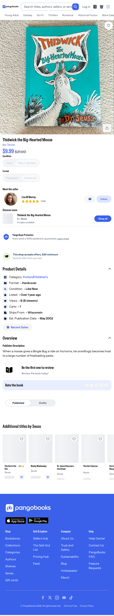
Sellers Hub (40, 538)
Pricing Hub (41, 556)
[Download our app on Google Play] (38, 520)
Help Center (97, 538)
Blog (64, 563)
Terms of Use (70, 606)
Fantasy (27, 15)
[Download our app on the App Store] (15, 520)
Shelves (10, 566)
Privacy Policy (87, 606)
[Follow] (103, 199)
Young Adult (12, 15)
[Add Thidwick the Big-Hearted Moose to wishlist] (108, 25)
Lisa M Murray (29, 197)
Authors (10, 559)
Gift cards (11, 580)
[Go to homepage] (10, 6)
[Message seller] (89, 199)
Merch (65, 577)
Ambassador (69, 570)
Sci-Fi (40, 15)
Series (9, 573)
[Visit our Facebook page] (43, 598)
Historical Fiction (87, 15)
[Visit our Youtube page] (64, 598)
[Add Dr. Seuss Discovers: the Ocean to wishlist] (74, 439)
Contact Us (96, 545)
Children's (41, 277)
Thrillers (53, 15)
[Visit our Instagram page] (57, 598)
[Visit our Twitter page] (50, 598)
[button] (57, 269)
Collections (12, 545)
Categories (12, 552)
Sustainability (70, 556)
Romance (67, 15)
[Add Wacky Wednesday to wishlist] (47, 439)
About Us (67, 538)
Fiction (28, 277)
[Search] (75, 6)
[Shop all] (102, 218)
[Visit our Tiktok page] (71, 598)
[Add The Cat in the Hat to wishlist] (21, 439)
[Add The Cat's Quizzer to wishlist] (100, 439)
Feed (36, 563)
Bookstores (12, 538)
